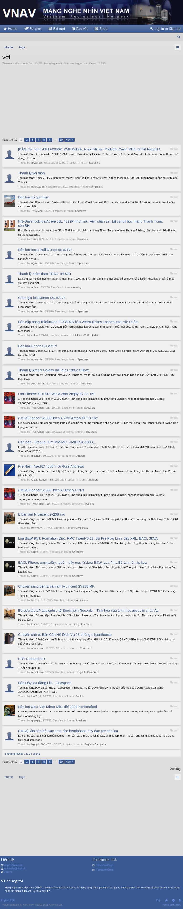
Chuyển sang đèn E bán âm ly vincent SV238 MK (56, 586)
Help (158, 900)
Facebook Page (104, 865)
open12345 (38, 186)
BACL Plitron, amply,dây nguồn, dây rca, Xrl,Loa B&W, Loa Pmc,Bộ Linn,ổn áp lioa (82, 562)
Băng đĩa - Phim (82, 624)
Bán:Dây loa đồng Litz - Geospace (44, 683)
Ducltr (34, 551)
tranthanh (36, 527)
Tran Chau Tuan (40, 407)
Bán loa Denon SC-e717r (37, 346)
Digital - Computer (88, 672)
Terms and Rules (172, 905)
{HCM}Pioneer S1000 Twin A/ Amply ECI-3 (51, 490)
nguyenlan (37, 263)
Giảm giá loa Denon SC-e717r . (42, 298)
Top (173, 900)
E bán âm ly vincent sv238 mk (41, 514)
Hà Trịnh (36, 696)
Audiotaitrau (38, 383)
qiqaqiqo (36, 720)
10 (61, 139)
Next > (69, 139)
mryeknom (37, 672)
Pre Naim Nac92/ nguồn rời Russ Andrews (51, 466)
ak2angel (36, 162)
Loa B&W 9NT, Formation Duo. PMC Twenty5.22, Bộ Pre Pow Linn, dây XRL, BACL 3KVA (88, 538)
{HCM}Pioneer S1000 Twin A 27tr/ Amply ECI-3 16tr (58, 418)
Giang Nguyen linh (42, 479)
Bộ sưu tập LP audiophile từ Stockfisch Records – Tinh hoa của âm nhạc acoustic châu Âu (88, 610)
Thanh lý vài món (31, 173)
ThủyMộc (37, 210)
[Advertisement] (91, 101)
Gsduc (35, 624)
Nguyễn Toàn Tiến (41, 744)
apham (35, 287)
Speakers (94, 162)
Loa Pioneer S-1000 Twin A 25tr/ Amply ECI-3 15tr (57, 394)
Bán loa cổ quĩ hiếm (33, 197)
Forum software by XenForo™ (32, 905)
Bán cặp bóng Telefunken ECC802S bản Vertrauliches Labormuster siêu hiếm (78, 322)
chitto (34, 335)
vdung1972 (37, 239)
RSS (180, 900)
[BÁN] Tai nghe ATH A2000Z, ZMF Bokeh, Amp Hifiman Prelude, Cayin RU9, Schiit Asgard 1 (89, 149)
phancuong (37, 648)
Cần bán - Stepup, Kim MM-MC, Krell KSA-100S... (57, 442)
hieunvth (36, 455)
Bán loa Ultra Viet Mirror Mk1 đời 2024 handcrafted (57, 707)
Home (166, 900)
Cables (79, 696)
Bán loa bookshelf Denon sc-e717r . (46, 250)
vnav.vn (8, 872)
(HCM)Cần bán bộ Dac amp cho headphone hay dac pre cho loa (68, 731)
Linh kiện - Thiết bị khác (85, 335)
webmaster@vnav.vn (14, 868)
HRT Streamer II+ (32, 659)
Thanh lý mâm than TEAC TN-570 (44, 274)
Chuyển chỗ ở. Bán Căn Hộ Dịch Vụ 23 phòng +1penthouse (65, 635)
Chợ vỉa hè (86, 648)
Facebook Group (105, 869)
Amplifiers (97, 186)
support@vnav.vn (12, 865)
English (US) (8, 900)
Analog (77, 287)
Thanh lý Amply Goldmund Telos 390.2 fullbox (53, 370)
